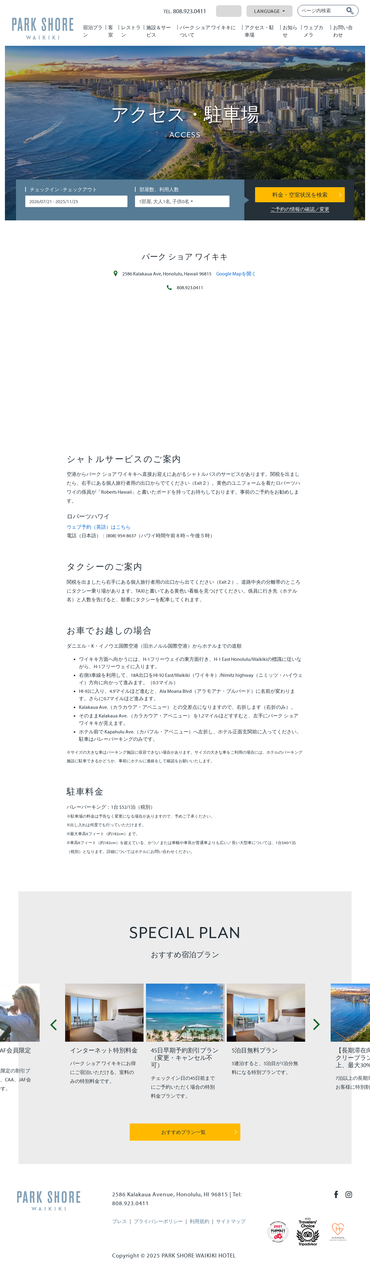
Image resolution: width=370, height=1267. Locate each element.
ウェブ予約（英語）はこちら (99, 527)
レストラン (131, 31)
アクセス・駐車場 (259, 31)
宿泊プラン (93, 31)
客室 (110, 31)
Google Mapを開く (236, 273)
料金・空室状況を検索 (300, 194)
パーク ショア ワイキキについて (208, 31)
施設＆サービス (158, 31)
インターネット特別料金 (104, 1050)
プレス (119, 1221)
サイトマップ (231, 1221)
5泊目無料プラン (255, 1050)
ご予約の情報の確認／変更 (299, 209)
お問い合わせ (343, 31)
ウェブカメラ (313, 31)
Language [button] (267, 11)
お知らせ (290, 31)
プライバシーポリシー (158, 1221)
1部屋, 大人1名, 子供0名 (164, 201)
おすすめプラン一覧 (183, 1132)
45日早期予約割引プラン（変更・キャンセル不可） (184, 1057)
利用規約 (199, 1221)
